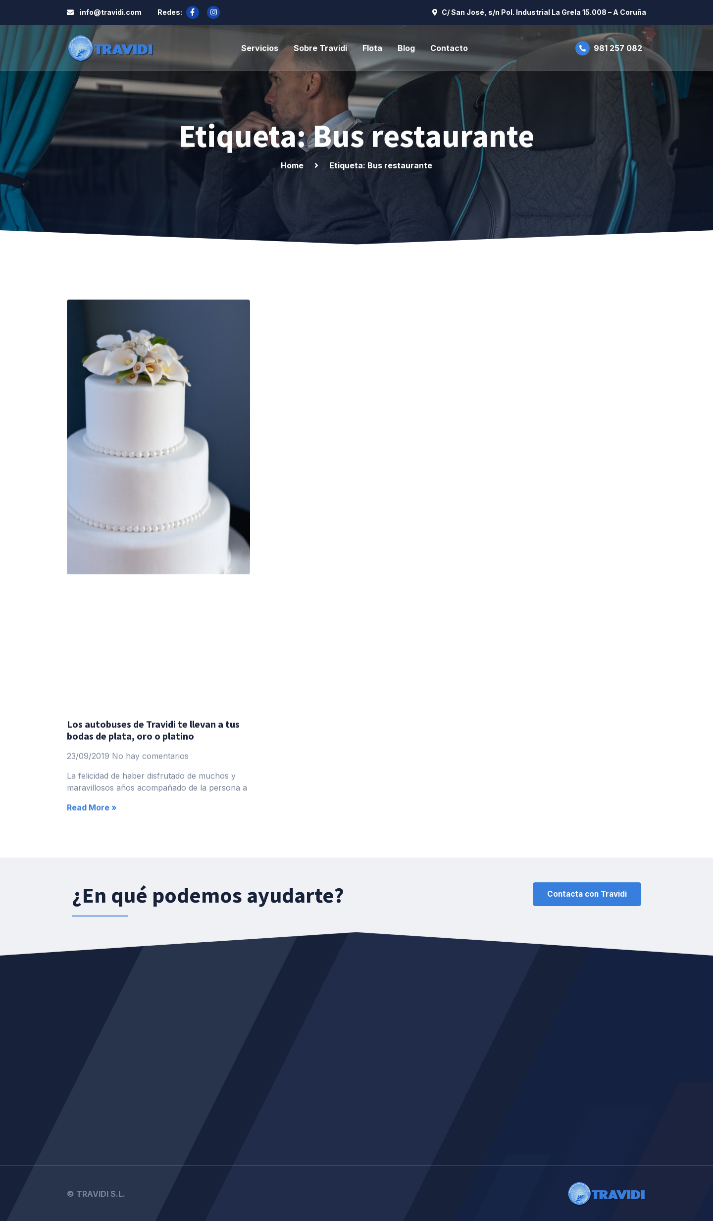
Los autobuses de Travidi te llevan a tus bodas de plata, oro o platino (153, 803)
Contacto (449, 47)
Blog (406, 47)
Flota (372, 47)
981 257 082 (618, 47)
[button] (583, 894)
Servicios (259, 47)
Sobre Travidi (320, 47)
